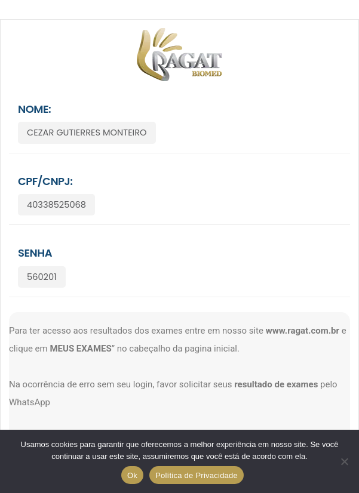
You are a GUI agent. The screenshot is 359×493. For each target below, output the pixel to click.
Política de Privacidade (196, 475)
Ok (132, 475)
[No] (344, 461)
